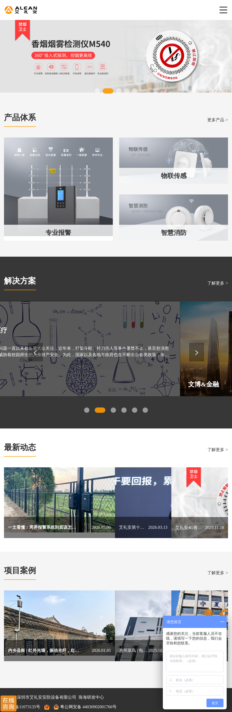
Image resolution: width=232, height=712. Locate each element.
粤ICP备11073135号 (22, 692)
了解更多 (217, 283)
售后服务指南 (59, 702)
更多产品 (217, 120)
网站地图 (33, 702)
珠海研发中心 (91, 683)
